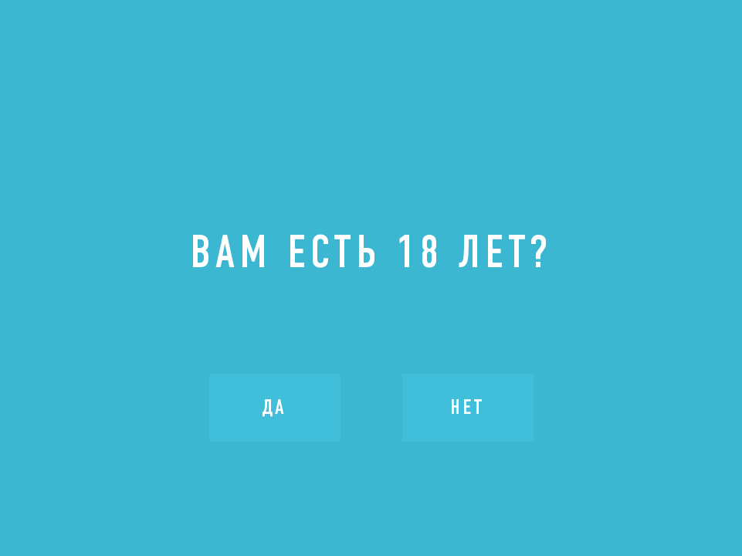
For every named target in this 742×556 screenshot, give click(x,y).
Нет (467, 406)
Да (274, 406)
